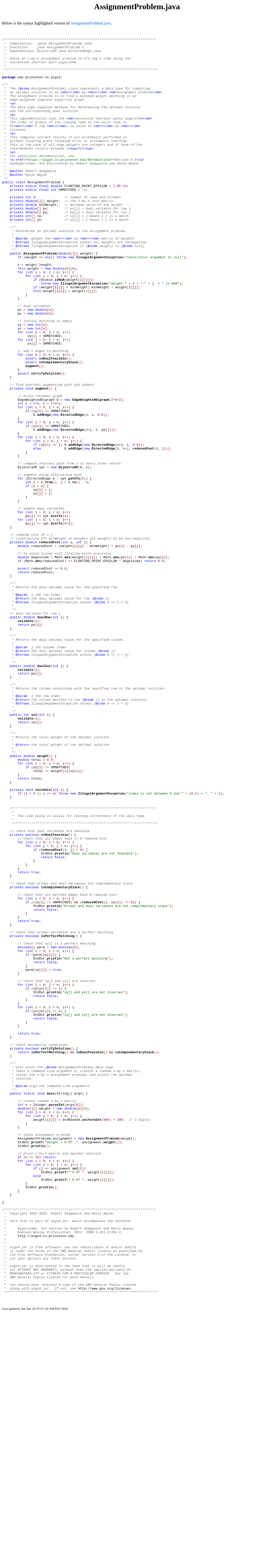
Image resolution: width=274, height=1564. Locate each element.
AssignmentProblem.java (90, 23)
